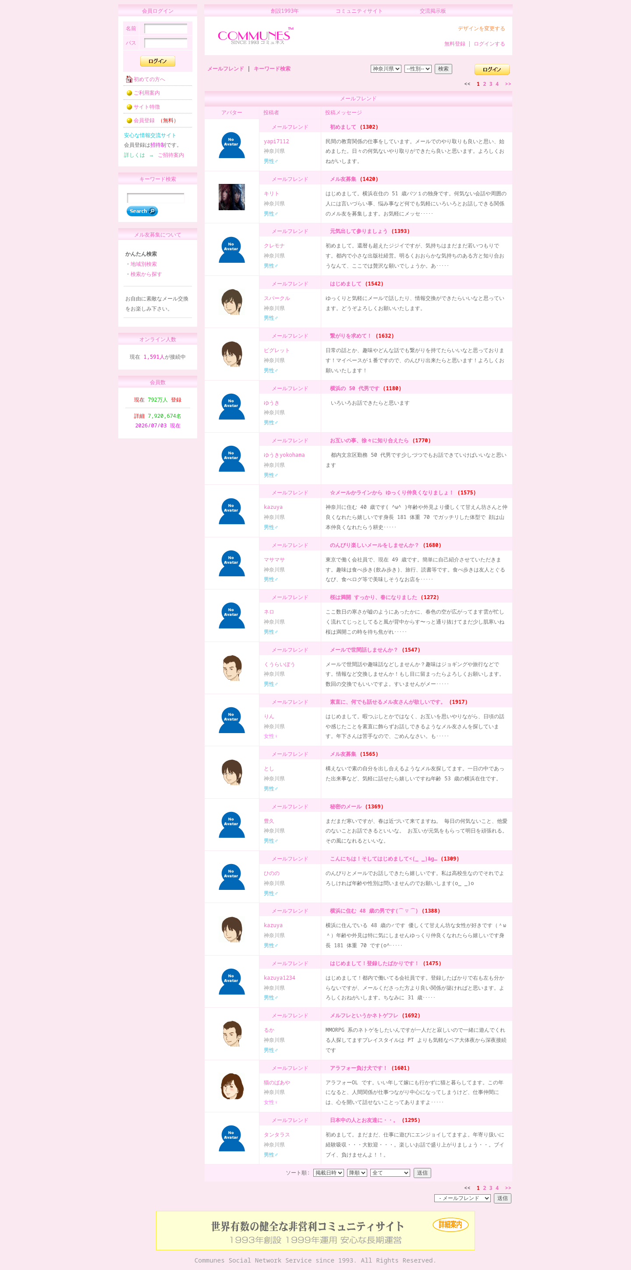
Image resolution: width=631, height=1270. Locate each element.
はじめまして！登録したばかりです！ (372, 963)
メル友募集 (341, 179)
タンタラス (277, 1134)
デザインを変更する (481, 28)
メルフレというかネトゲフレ (362, 1015)
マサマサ (274, 559)
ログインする (489, 43)
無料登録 (454, 43)
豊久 (269, 821)
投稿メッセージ (343, 112)
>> (508, 84)
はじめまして (344, 283)
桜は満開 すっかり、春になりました (371, 597)
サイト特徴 (140, 109)
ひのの (272, 873)
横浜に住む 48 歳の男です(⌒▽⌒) (372, 910)
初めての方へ (143, 81)
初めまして (341, 127)
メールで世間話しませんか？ (362, 649)
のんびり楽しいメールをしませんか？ (372, 545)
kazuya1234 (279, 977)
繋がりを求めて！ (349, 335)
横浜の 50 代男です (352, 388)
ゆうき (272, 402)
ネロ (269, 611)
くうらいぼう (279, 664)
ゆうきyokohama (284, 455)
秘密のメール (344, 806)
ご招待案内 (168, 157)
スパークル (277, 298)
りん (269, 716)
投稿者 (271, 112)
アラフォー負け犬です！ (357, 1068)
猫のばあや (277, 1082)
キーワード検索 (272, 68)
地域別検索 (144, 268)
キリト (272, 193)
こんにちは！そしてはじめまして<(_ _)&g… (381, 858)
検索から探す (146, 278)
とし (269, 768)
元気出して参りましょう (357, 231)
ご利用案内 (140, 95)
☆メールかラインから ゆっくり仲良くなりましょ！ (390, 492)
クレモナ (274, 245)
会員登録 (149, 123)
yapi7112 (276, 141)
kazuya (273, 507)
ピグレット (277, 350)
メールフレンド (225, 68)
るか (269, 1030)
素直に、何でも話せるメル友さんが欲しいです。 (386, 702)
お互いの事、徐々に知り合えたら (367, 440)
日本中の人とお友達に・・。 (362, 1120)
